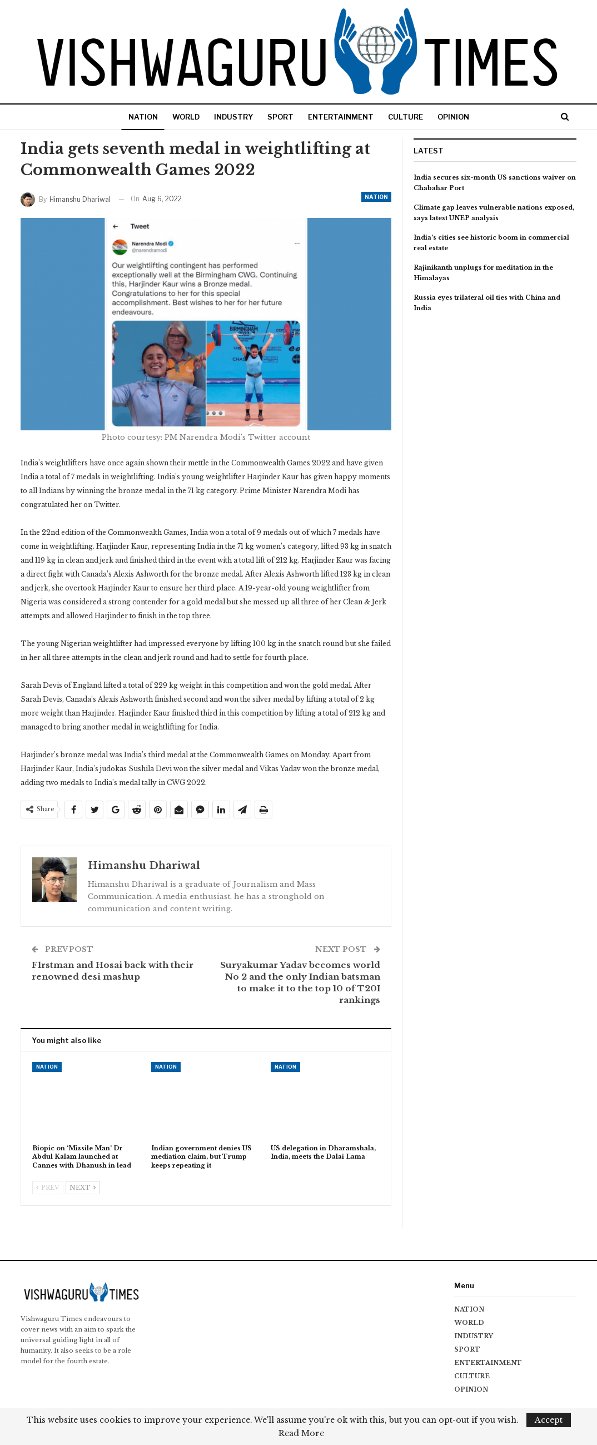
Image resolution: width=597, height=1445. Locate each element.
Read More (301, 1433)
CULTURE (409, 116)
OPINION (460, 116)
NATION (136, 116)
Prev (47, 1187)
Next (82, 1187)
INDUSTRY (231, 116)
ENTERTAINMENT (343, 116)
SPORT (280, 116)
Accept (549, 1420)
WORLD (181, 116)
